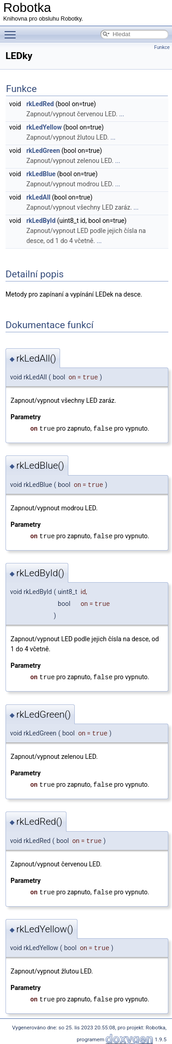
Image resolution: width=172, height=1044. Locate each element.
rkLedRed (40, 104)
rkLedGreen (43, 150)
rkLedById (40, 220)
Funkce (162, 47)
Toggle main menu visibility (12, 30)
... (121, 114)
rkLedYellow (43, 127)
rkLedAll (38, 197)
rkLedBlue (40, 174)
